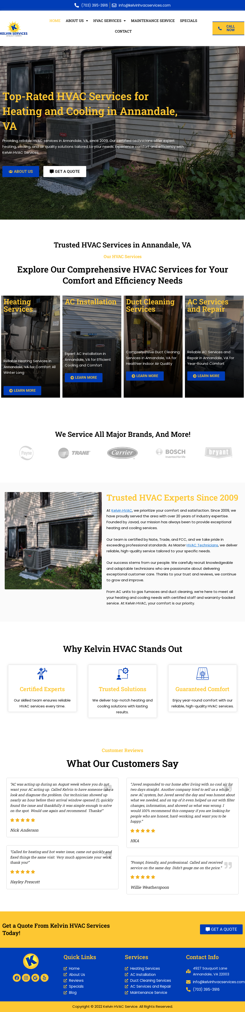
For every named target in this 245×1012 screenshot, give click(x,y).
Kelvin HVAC (121, 510)
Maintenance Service (153, 20)
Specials (188, 20)
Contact (123, 31)
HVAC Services (110, 20)
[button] (77, 21)
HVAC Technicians (202, 545)
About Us (77, 20)
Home (55, 20)
